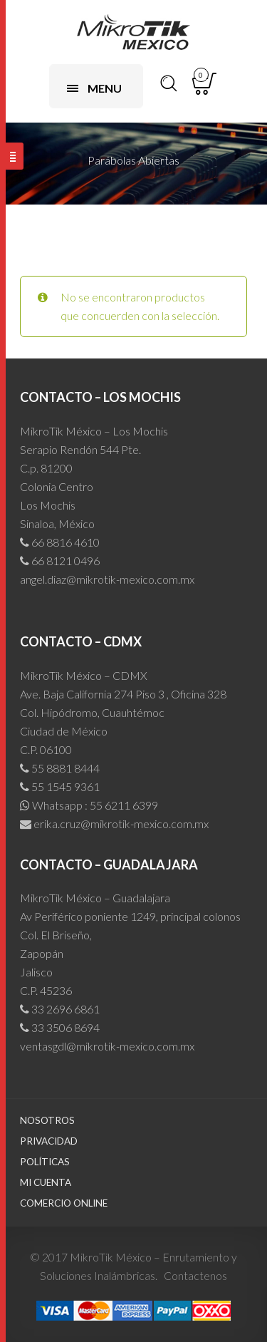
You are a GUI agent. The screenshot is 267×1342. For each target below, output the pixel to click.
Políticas (45, 1161)
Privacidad (49, 1141)
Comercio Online (64, 1203)
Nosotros (47, 1120)
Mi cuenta (45, 1182)
